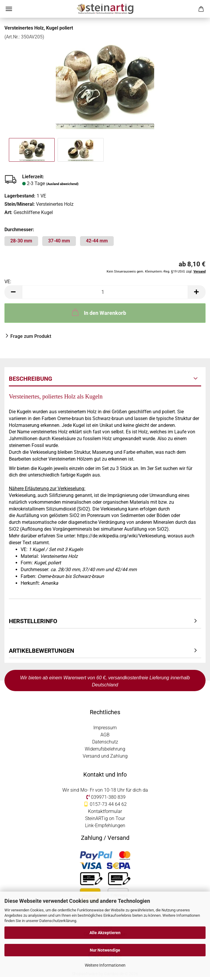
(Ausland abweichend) (62, 184)
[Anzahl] (105, 292)
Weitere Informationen (105, 965)
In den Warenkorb (98, 312)
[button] (13, 292)
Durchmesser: (19, 229)
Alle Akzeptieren (105, 932)
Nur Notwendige (105, 950)
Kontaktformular (105, 811)
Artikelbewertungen (41, 650)
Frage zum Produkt (30, 336)
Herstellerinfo (33, 621)
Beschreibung (30, 378)
